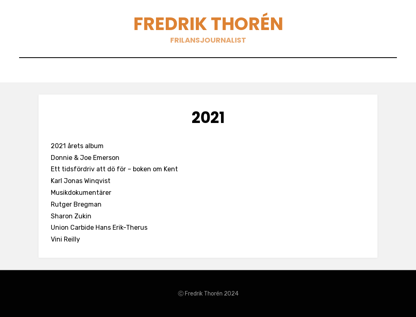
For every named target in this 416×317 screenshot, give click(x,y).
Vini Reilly (65, 239)
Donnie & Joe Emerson (85, 158)
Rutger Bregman (76, 204)
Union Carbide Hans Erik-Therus (99, 227)
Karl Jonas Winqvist (80, 181)
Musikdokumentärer (81, 192)
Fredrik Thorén (208, 23)
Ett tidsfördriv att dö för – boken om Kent (114, 169)
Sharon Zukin (71, 216)
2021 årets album (77, 146)
